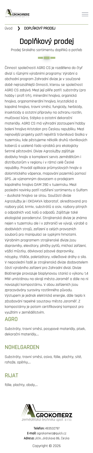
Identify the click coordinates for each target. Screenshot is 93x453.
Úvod (8, 28)
